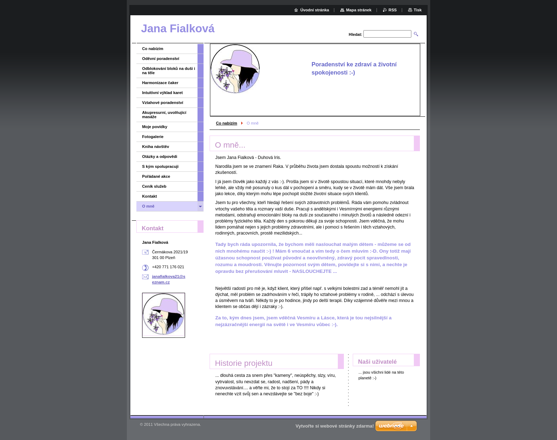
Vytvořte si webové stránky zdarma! (335, 426)
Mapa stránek (359, 10)
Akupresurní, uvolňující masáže (164, 114)
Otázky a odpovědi (159, 156)
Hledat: (355, 34)
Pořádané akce (156, 176)
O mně (148, 206)
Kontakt (149, 196)
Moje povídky (154, 127)
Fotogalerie (152, 136)
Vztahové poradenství (162, 102)
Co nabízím (226, 123)
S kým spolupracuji (160, 166)
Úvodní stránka (314, 10)
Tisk (418, 10)
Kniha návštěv (155, 146)
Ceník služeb (154, 186)
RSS (393, 10)
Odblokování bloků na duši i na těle (168, 70)
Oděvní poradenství (160, 58)
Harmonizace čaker (160, 83)
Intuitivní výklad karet (162, 92)
